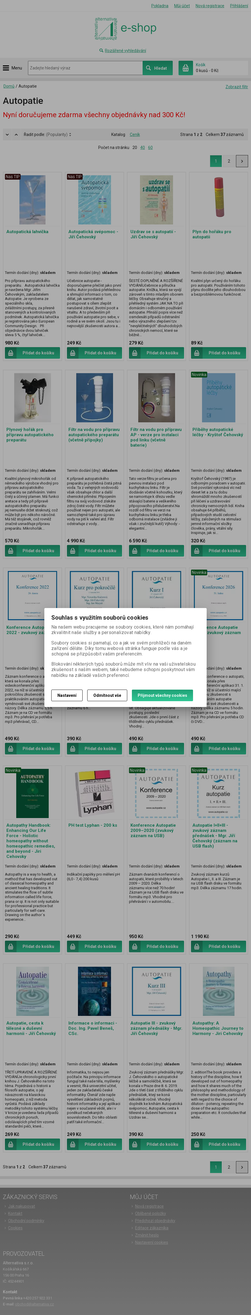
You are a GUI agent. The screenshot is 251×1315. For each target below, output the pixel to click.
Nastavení (67, 695)
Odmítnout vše (107, 695)
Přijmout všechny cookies (162, 695)
